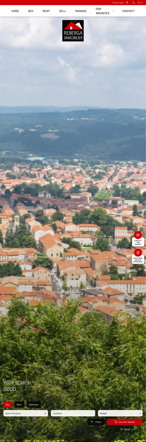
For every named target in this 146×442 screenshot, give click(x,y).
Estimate (33, 407)
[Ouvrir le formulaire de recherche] (96, 425)
